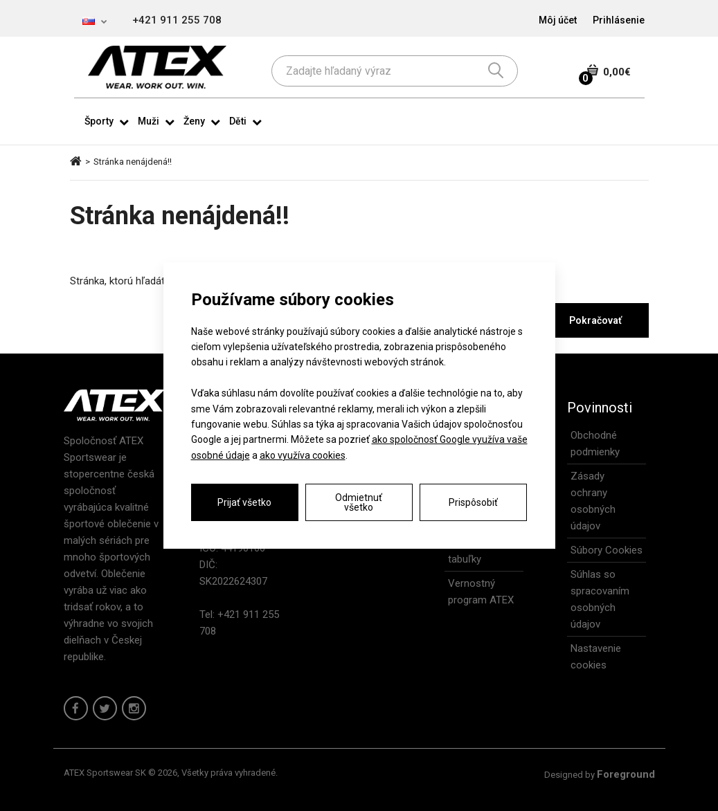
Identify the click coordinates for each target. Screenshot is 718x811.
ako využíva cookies (302, 455)
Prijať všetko (244, 502)
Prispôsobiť (473, 502)
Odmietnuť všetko (358, 502)
